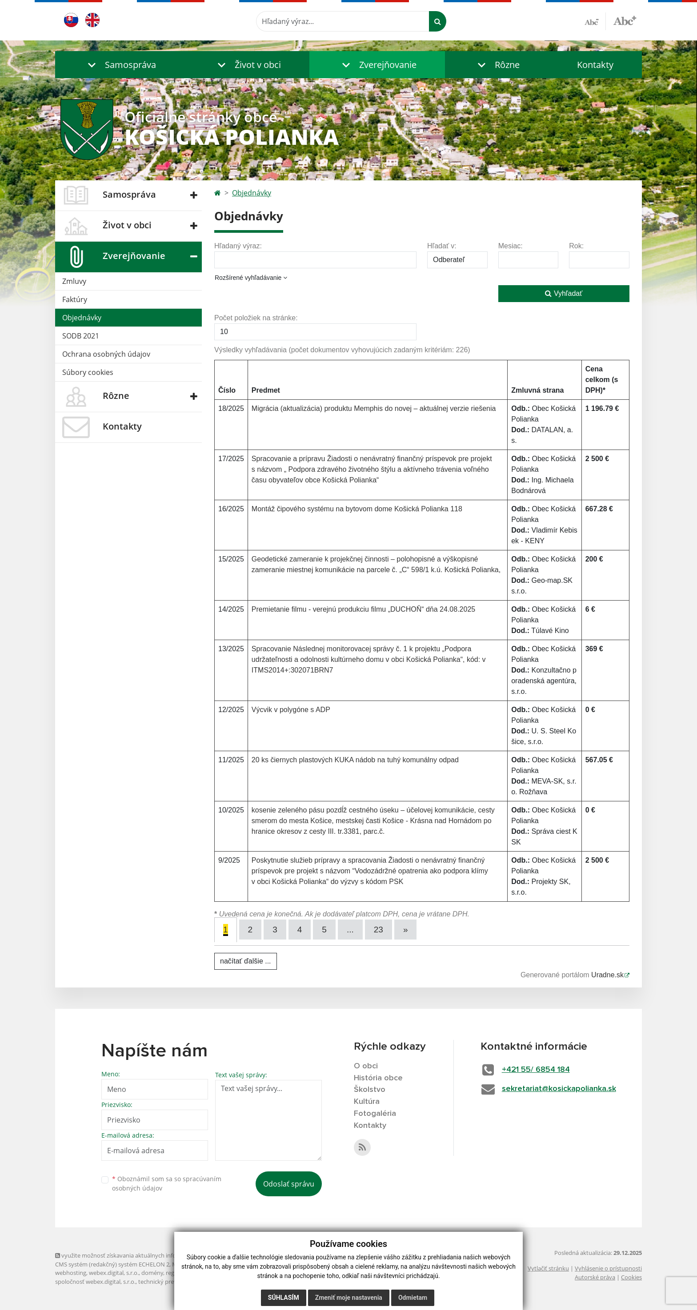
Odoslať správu (288, 1184)
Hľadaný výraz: (238, 246)
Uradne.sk (607, 975)
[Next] (405, 929)
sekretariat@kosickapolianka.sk (559, 1089)
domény (152, 1273)
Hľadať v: (442, 246)
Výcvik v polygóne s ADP (291, 709)
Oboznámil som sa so (166, 1183)
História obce (378, 1078)
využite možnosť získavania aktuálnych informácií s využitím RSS (143, 1255)
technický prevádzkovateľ (172, 1282)
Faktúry (74, 299)
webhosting (70, 1273)
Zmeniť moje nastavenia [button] (348, 1297)
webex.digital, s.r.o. (114, 1273)
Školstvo (369, 1090)
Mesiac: (510, 246)
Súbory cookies (87, 372)
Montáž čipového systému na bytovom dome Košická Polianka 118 (357, 509)
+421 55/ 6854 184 (536, 1070)
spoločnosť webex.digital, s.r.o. (95, 1282)
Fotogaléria (375, 1114)
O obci (366, 1066)
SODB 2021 (80, 336)
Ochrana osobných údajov (106, 354)
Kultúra (367, 1102)
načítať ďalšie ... (245, 961)
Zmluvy (74, 281)
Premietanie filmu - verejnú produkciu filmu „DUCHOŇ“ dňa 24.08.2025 (363, 609)
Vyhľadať (563, 293)
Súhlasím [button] (283, 1297)
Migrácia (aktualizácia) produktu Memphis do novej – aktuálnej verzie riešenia (374, 408)
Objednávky (81, 318)
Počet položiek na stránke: (256, 318)
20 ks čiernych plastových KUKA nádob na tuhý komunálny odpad (355, 760)
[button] (119, 64)
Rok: (576, 246)
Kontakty (595, 65)
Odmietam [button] (412, 1297)
